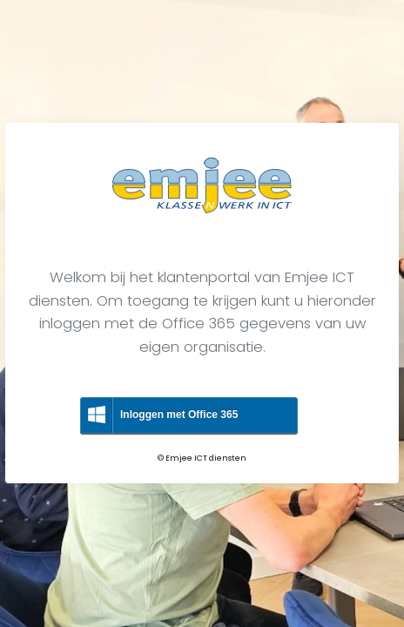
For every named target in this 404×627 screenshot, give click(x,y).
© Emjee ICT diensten (202, 458)
